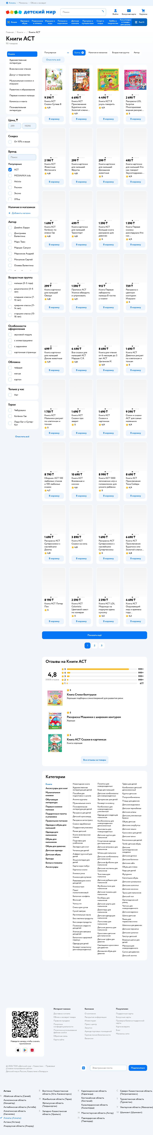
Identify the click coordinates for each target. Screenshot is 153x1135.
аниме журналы (80, 799)
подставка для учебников (79, 842)
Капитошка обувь (130, 878)
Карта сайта (59, 1039)
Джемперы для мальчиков (104, 911)
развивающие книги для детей (82, 881)
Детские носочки (130, 889)
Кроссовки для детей (131, 833)
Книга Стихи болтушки (81, 694)
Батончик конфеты (81, 896)
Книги (20, 32)
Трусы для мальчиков (131, 893)
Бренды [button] (50, 858)
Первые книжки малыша (21, 95)
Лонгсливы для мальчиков (104, 922)
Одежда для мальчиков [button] (52, 833)
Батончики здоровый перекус (82, 938)
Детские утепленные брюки (131, 816)
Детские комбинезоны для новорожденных (108, 794)
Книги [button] (49, 784)
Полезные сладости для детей (82, 927)
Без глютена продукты (83, 918)
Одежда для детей (81, 943)
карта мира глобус (81, 866)
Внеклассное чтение (20, 68)
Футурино (127, 874)
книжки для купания (82, 877)
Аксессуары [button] (52, 866)
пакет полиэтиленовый (80, 891)
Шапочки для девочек (132, 925)
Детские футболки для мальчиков (108, 863)
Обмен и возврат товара (65, 1017)
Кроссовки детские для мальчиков (106, 934)
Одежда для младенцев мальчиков (108, 816)
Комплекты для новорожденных (105, 830)
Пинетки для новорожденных (105, 785)
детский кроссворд (82, 816)
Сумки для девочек (130, 952)
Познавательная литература (17, 109)
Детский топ (128, 896)
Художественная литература (17, 61)
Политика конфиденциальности (63, 1025)
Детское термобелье (131, 808)
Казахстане (32, 1071)
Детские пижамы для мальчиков (107, 893)
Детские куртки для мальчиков (106, 836)
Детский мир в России (16, 1071)
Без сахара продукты (82, 922)
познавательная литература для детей (82, 808)
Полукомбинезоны (131, 797)
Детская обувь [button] (53, 854)
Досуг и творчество (19, 74)
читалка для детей (81, 850)
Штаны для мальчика (107, 853)
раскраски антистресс (83, 820)
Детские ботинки (130, 859)
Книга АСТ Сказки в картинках (86, 739)
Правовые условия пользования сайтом (30, 1067)
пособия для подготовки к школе (82, 794)
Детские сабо (128, 863)
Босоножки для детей (132, 840)
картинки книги (80, 870)
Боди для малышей (106, 790)
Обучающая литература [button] (52, 801)
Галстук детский (129, 936)
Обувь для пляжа (129, 867)
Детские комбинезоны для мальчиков (108, 857)
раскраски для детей (82, 813)
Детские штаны (129, 812)
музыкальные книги (82, 803)
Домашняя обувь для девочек (107, 952)
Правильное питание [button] (56, 820)
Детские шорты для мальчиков (106, 905)
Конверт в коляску (106, 803)
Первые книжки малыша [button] (54, 808)
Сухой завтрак (79, 911)
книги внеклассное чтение (81, 836)
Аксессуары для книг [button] (57, 788)
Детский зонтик (129, 955)
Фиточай (77, 900)
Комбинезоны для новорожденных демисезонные (106, 823)
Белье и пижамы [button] (54, 862)
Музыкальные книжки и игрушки (21, 82)
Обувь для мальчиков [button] (51, 841)
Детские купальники (131, 882)
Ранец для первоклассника (129, 920)
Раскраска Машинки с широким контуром (94, 717)
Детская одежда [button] (54, 850)
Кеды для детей (129, 870)
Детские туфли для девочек (106, 940)
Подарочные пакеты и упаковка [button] (56, 815)
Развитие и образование (22, 89)
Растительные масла (82, 915)
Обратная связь (60, 1036)
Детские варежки (130, 912)
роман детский (79, 831)
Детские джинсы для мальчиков (107, 928)
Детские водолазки (131, 805)
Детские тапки (129, 836)
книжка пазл (78, 887)
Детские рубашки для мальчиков (107, 881)
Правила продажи (62, 1020)
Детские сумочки (130, 932)
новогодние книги (81, 784)
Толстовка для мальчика (104, 875)
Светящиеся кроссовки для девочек (108, 946)
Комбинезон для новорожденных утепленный (105, 809)
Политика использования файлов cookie (65, 1031)
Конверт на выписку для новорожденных (82, 948)
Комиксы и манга (18, 101)
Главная (10, 32)
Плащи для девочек (131, 801)
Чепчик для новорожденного (130, 907)
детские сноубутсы (131, 825)
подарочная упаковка (83, 827)
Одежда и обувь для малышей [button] (56, 826)
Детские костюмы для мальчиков (107, 869)
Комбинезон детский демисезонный (132, 788)
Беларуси (43, 1071)
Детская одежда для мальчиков (106, 917)
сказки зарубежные (82, 824)
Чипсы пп (77, 904)
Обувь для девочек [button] (56, 846)
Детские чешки (129, 829)
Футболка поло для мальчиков (106, 887)
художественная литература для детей (82, 788)
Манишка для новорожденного (130, 947)
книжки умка (79, 873)
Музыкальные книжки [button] (53, 794)
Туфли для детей (129, 784)
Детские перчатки (130, 929)
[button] (139, 22)
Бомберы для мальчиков (103, 899)
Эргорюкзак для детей (108, 799)
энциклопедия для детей (81, 861)
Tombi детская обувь (131, 844)
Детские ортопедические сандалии (130, 849)
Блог (118, 1030)
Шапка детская (129, 916)
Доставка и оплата (62, 1013)
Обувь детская (128, 822)
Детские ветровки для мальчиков (108, 848)
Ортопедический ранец (130, 901)
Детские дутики (129, 856)
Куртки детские (129, 793)
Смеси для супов (80, 907)
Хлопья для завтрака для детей (82, 932)
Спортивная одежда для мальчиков (106, 842)
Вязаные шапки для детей (130, 941)
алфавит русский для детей (82, 855)
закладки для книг (81, 847)
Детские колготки (130, 885)
